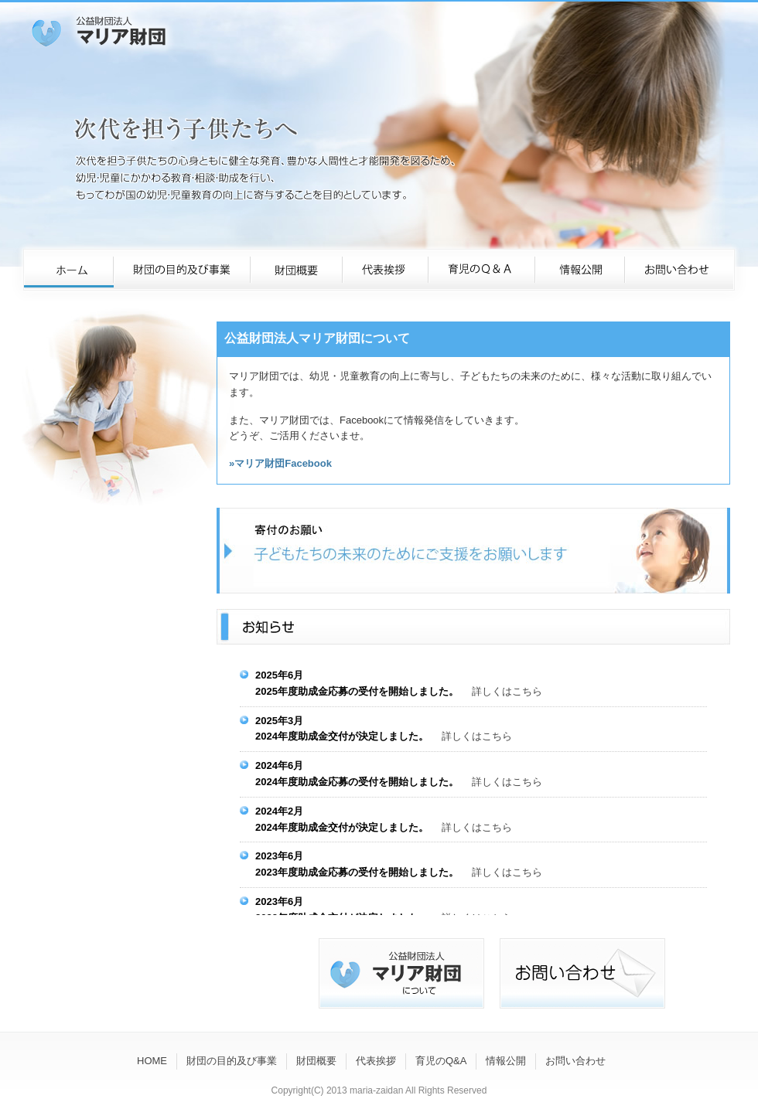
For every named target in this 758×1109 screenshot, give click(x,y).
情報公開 (506, 1060)
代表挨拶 (376, 1060)
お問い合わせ (575, 1060)
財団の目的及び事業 (231, 1060)
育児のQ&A (440, 1060)
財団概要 (316, 1060)
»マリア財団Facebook (280, 463)
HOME (152, 1060)
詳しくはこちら (507, 691)
